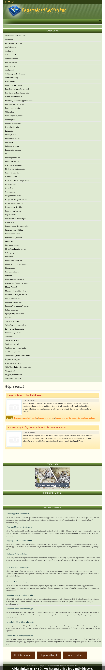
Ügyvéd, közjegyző (12, 359)
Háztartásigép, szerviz (14, 203)
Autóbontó (9, 51)
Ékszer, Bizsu (10, 135)
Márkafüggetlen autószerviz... (18, 513)
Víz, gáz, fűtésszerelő (13, 374)
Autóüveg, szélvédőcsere (15, 74)
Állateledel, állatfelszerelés (15, 36)
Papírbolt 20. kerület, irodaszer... (19, 527)
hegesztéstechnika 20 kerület (25, 418)
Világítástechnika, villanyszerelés (18, 367)
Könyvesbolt (10, 268)
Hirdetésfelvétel (22, 655)
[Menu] (99, 21)
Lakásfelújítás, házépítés (14, 279)
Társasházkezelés (12, 340)
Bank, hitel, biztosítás (13, 85)
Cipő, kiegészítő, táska (14, 116)
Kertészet (9, 241)
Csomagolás (10, 119)
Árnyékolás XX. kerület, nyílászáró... (20, 622)
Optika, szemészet (12, 298)
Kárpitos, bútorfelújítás (14, 230)
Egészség (9, 131)
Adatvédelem (75, 655)
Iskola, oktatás (10, 222)
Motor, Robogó (11, 287)
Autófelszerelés (11, 55)
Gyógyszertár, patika (13, 195)
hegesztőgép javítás (63, 418)
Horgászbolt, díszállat (13, 207)
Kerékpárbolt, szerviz (13, 237)
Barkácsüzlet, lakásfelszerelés (17, 93)
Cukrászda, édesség (13, 123)
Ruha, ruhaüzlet (11, 310)
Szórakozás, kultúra (13, 333)
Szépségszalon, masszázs (15, 325)
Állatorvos (9, 39)
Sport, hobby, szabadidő (14, 314)
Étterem (8, 154)
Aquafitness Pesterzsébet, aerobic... (21, 595)
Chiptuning (9, 112)
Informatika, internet (13, 211)
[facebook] (5, 2)
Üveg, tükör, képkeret (13, 363)
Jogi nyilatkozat (49, 655)
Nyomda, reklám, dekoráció (16, 294)
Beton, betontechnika (13, 96)
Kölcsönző (9, 256)
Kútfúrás (8, 275)
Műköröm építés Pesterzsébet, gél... (21, 608)
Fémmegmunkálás (12, 157)
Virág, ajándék (10, 371)
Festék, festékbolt (12, 161)
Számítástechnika (12, 321)
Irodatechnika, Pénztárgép (15, 218)
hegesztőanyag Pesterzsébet (83, 418)
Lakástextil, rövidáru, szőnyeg (16, 283)
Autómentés (10, 66)
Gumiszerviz (10, 192)
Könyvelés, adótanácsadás (15, 264)
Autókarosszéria (11, 58)
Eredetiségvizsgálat (13, 150)
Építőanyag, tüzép (12, 146)
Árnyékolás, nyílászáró (14, 43)
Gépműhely (9, 188)
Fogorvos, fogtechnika (13, 165)
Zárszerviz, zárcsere (13, 378)
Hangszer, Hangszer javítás (16, 199)
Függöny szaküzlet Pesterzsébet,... (20, 540)
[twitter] (9, 2)
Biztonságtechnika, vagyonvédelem (19, 100)
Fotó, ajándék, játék (12, 173)
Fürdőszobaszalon (12, 176)
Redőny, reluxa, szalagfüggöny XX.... (21, 635)
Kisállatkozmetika (12, 245)
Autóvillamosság (11, 77)
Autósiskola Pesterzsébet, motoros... (21, 582)
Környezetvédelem (12, 272)
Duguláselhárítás (12, 127)
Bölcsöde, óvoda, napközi (15, 104)
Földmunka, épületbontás (15, 169)
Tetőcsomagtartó (12, 344)
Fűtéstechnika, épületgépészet (17, 180)
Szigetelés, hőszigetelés (14, 329)
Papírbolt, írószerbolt (13, 302)
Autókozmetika (11, 62)
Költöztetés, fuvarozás (14, 260)
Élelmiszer (9, 142)
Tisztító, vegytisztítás (13, 352)
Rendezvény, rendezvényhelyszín (18, 306)
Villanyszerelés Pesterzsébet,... (19, 567)
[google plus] (13, 2)
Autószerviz (9, 70)
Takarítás (9, 336)
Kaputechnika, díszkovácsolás (16, 226)
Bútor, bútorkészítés (13, 108)
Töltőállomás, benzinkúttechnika (18, 355)
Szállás (8, 317)
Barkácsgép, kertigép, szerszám (17, 89)
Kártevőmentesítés (12, 234)
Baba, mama (10, 81)
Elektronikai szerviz (12, 138)
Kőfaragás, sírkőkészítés (14, 253)
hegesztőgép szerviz (46, 418)
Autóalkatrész (10, 47)
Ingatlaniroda (10, 215)
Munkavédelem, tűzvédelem (16, 291)
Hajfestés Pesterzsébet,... (17, 554)
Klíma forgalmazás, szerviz (15, 249)
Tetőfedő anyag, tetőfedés (15, 348)
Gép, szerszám (11, 184)
